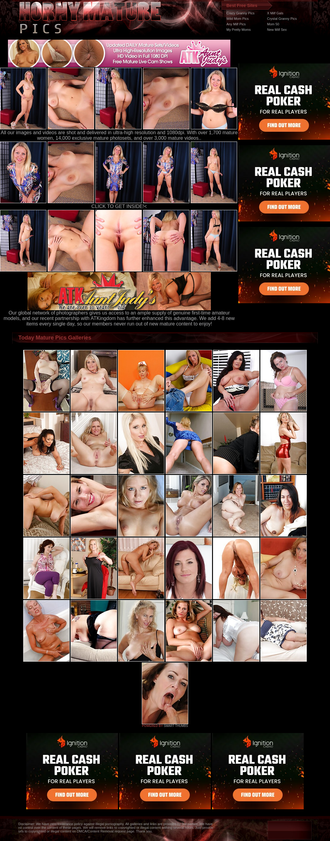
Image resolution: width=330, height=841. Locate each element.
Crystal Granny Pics (282, 18)
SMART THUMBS (176, 726)
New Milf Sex (277, 29)
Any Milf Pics (236, 24)
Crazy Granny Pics (240, 13)
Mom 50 (273, 24)
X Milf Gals (275, 13)
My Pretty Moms (238, 29)
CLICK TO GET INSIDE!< (119, 206)
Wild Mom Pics (237, 18)
